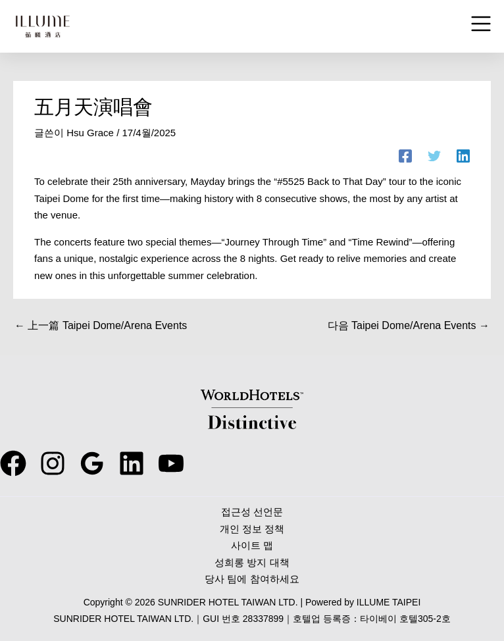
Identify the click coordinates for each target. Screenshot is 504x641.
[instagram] (52, 463)
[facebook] (13, 463)
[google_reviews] (92, 463)
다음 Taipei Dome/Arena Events (409, 325)
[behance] (131, 463)
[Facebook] (405, 156)
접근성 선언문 (252, 511)
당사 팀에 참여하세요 (252, 578)
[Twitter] (434, 156)
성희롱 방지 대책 (251, 562)
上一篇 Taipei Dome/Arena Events (100, 325)
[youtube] (171, 463)
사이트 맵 (252, 545)
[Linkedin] (463, 156)
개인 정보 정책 (252, 528)
